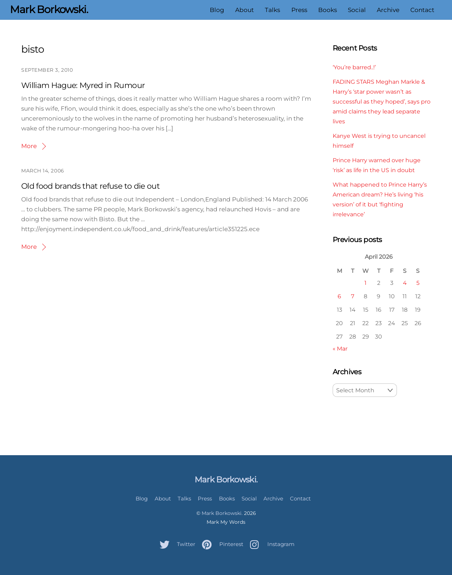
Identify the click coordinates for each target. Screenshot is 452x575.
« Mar (340, 348)
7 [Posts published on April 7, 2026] (352, 296)
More (29, 145)
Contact (422, 9)
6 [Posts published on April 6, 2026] (339, 296)
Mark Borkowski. (222, 513)
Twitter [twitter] (175, 544)
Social (357, 9)
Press (299, 9)
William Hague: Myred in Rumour (83, 85)
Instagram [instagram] (270, 544)
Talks (272, 9)
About (244, 9)
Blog (217, 9)
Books (327, 9)
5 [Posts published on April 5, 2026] (418, 282)
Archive (388, 9)
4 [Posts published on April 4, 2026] (405, 282)
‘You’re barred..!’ (354, 67)
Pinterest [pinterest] (220, 544)
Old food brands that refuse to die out (90, 186)
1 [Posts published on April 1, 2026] (365, 282)
